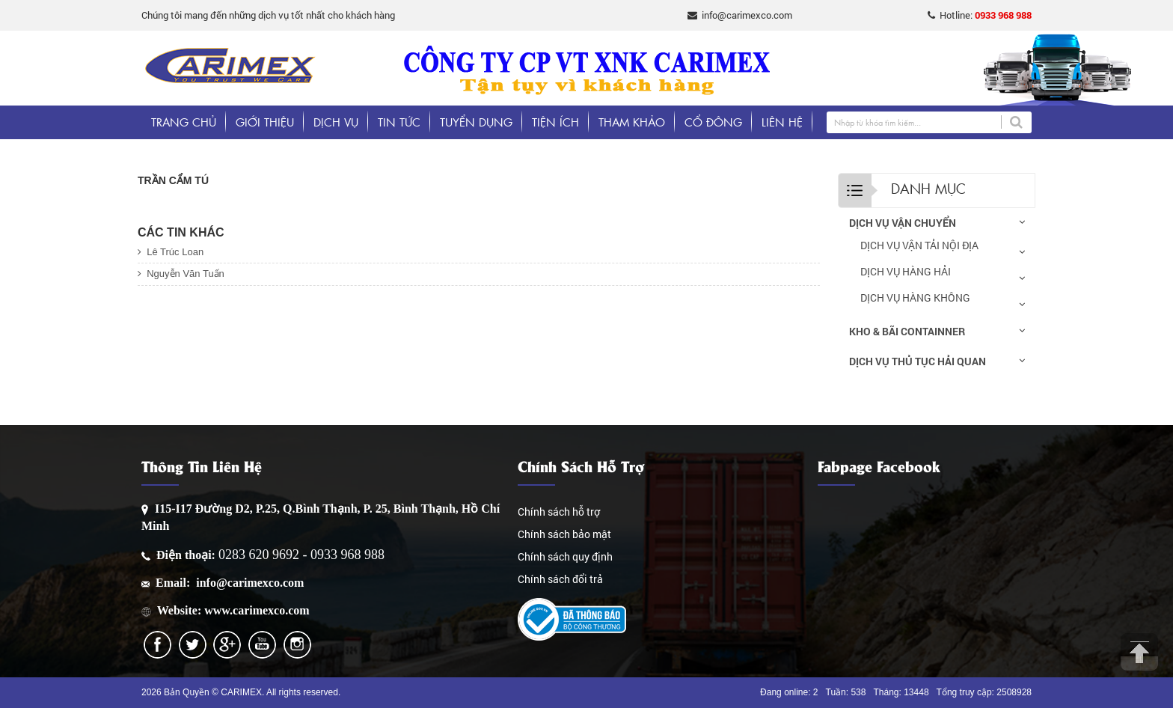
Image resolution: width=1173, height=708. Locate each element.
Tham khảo (631, 121)
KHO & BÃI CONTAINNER (907, 331)
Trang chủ (183, 121)
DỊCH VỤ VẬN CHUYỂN (902, 223)
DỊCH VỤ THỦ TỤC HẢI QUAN (917, 361)
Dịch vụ (335, 121)
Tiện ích (555, 121)
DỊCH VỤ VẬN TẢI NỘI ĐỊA (919, 245)
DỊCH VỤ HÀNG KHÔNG (915, 297)
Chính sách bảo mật (564, 534)
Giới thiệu (265, 121)
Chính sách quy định (565, 556)
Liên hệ (782, 121)
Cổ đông (713, 121)
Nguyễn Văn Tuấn (181, 273)
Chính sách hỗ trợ (559, 511)
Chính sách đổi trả (560, 579)
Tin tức (399, 121)
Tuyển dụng (476, 121)
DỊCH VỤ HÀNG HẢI (905, 271)
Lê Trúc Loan (170, 251)
